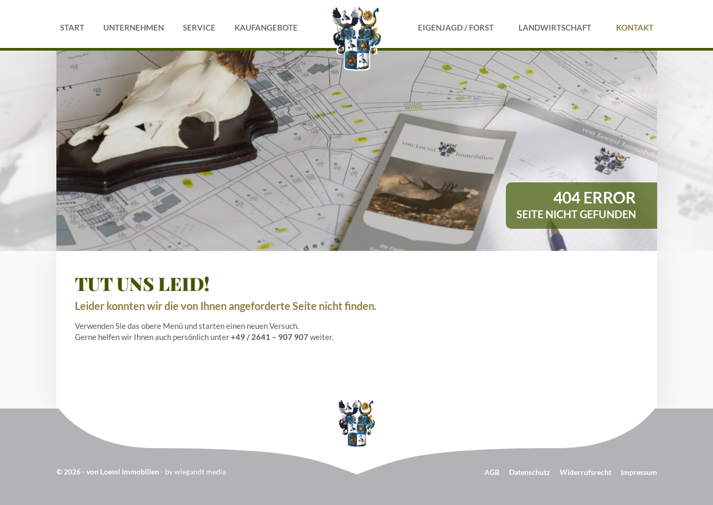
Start (72, 27)
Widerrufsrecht (585, 472)
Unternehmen (133, 27)
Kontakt (634, 27)
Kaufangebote (266, 27)
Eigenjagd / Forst (456, 27)
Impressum (639, 472)
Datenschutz (529, 472)
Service (199, 27)
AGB (492, 472)
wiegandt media (200, 471)
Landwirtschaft (555, 27)
